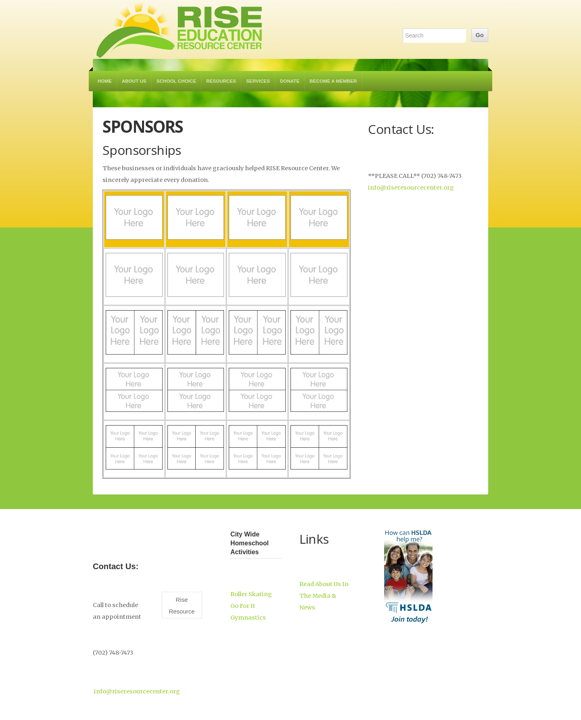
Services (258, 81)
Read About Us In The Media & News (324, 595)
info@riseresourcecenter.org (411, 187)
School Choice (176, 81)
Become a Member (333, 81)
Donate (289, 81)
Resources (221, 81)
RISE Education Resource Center (179, 29)
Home (105, 81)
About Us (134, 81)
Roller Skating (251, 594)
